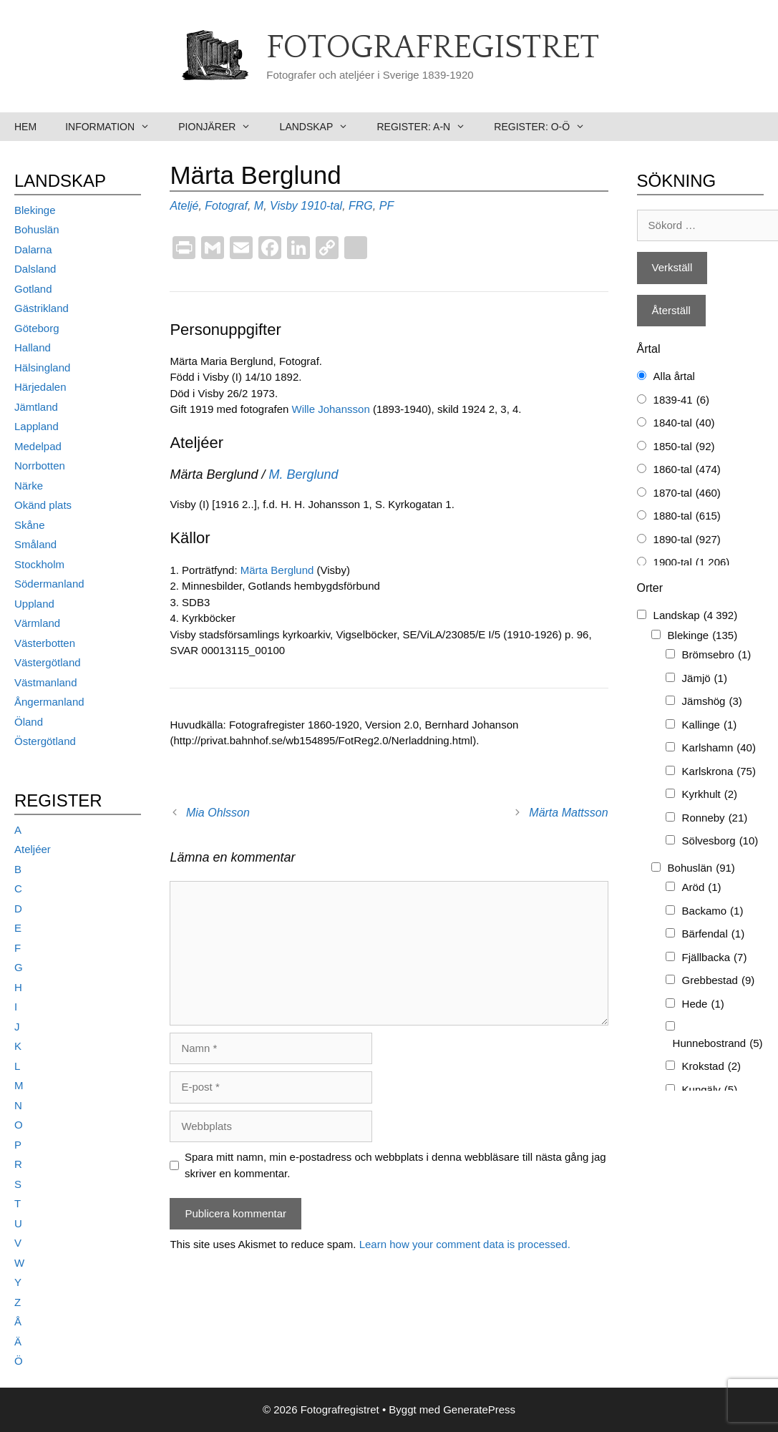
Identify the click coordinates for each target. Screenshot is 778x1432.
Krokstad (711, 1066)
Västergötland (47, 662)
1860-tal (687, 470)
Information (114, 126)
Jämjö (704, 679)
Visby (284, 206)
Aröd (701, 888)
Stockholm (39, 564)
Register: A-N (428, 126)
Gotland (33, 289)
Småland (35, 544)
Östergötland (45, 741)
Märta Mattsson (568, 813)
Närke (28, 485)
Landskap (321, 126)
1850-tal (684, 447)
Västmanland (45, 682)
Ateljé (184, 206)
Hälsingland (42, 367)
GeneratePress (479, 1409)
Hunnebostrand (718, 1044)
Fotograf (226, 206)
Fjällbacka (714, 958)
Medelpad (38, 446)
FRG (361, 206)
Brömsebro (717, 655)
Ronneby (715, 818)
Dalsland (35, 269)
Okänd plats (43, 505)
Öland (28, 722)
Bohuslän (36, 229)
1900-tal (691, 563)
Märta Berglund (277, 570)
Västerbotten (44, 643)
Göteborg (36, 328)
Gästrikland (41, 308)
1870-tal (687, 493)
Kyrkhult (710, 794)
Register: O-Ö (546, 126)
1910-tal (321, 206)
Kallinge (709, 725)
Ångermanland (49, 702)
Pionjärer (221, 126)
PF (386, 206)
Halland (32, 347)
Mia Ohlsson (218, 813)
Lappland (36, 426)
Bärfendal (713, 934)
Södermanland (49, 584)
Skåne (29, 525)
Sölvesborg (720, 841)
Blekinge (35, 210)
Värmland (37, 623)
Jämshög (712, 701)
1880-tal (687, 516)
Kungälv (710, 1090)
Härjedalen (40, 387)
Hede (703, 1004)
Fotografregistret (432, 48)
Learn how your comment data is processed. (464, 1244)
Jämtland (36, 407)
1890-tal (687, 540)
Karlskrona (719, 772)
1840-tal (684, 423)
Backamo (713, 911)
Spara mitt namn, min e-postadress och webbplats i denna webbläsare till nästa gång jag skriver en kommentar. (395, 1165)
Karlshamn (719, 748)
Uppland (34, 604)
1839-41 (681, 400)
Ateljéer (32, 849)
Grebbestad (718, 981)
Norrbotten (39, 465)
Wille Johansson (331, 409)
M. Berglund (303, 474)
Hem (25, 126)
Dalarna (33, 249)
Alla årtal (674, 376)
